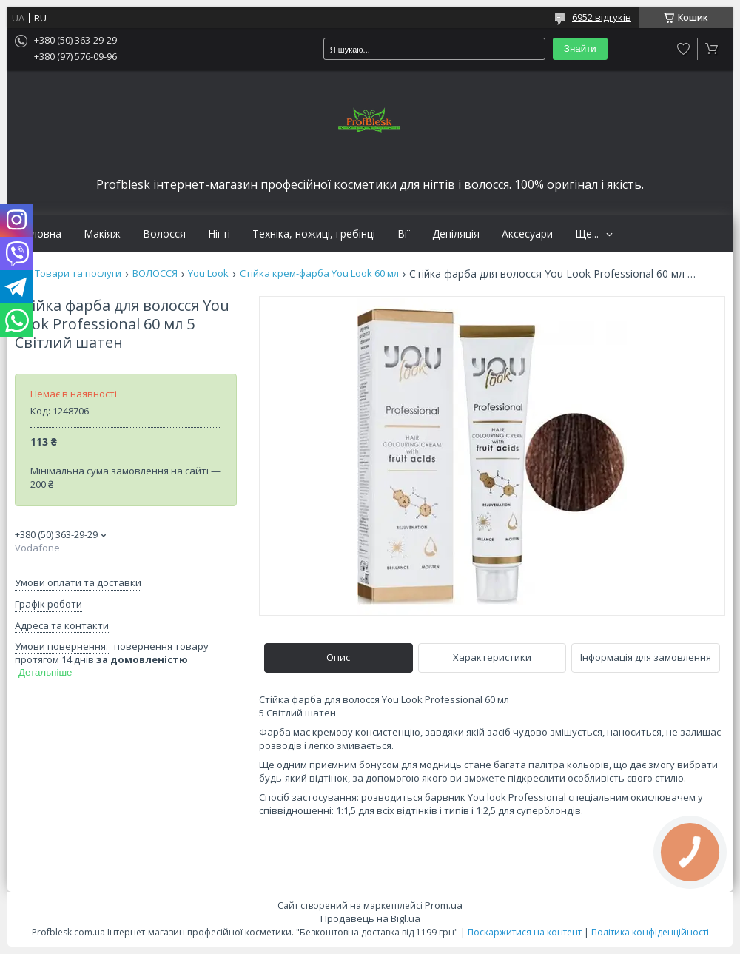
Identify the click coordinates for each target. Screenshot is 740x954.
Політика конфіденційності (650, 932)
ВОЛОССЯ (155, 273)
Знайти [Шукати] (580, 48)
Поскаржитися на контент (525, 932)
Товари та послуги (78, 273)
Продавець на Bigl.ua (370, 918)
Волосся (164, 234)
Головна (39, 234)
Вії (403, 234)
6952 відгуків (601, 17)
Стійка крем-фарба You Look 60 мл (319, 273)
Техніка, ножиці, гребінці (313, 234)
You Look (208, 273)
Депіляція (456, 234)
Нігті (219, 234)
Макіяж (102, 234)
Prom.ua (443, 905)
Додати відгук (684, 49)
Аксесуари (527, 234)
